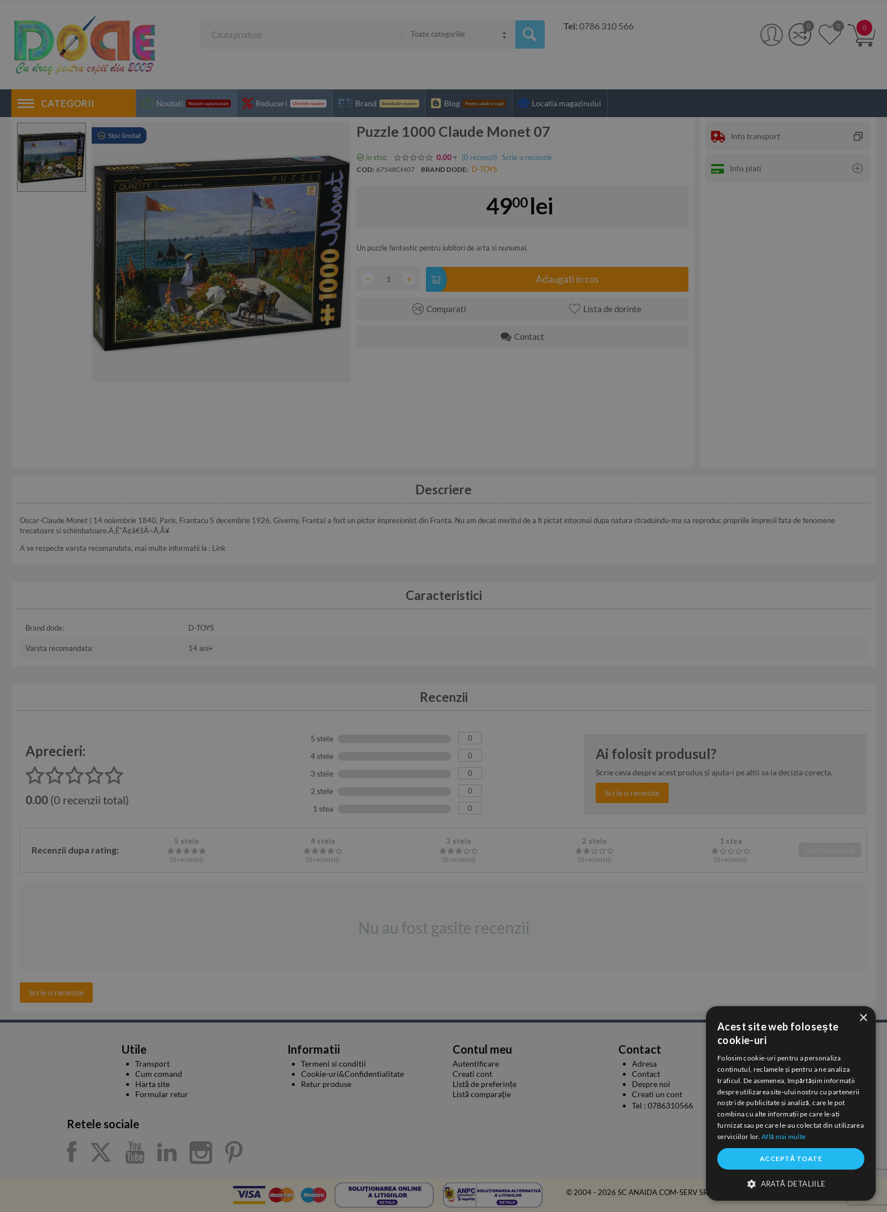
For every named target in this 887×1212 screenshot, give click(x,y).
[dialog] (791, 1103)
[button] (790, 1183)
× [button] (863, 1018)
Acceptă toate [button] (791, 1158)
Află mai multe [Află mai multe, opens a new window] (783, 1136)
